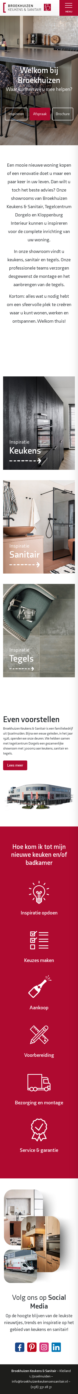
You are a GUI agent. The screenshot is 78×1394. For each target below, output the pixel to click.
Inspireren (16, 114)
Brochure (63, 114)
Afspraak (40, 114)
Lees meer (15, 765)
